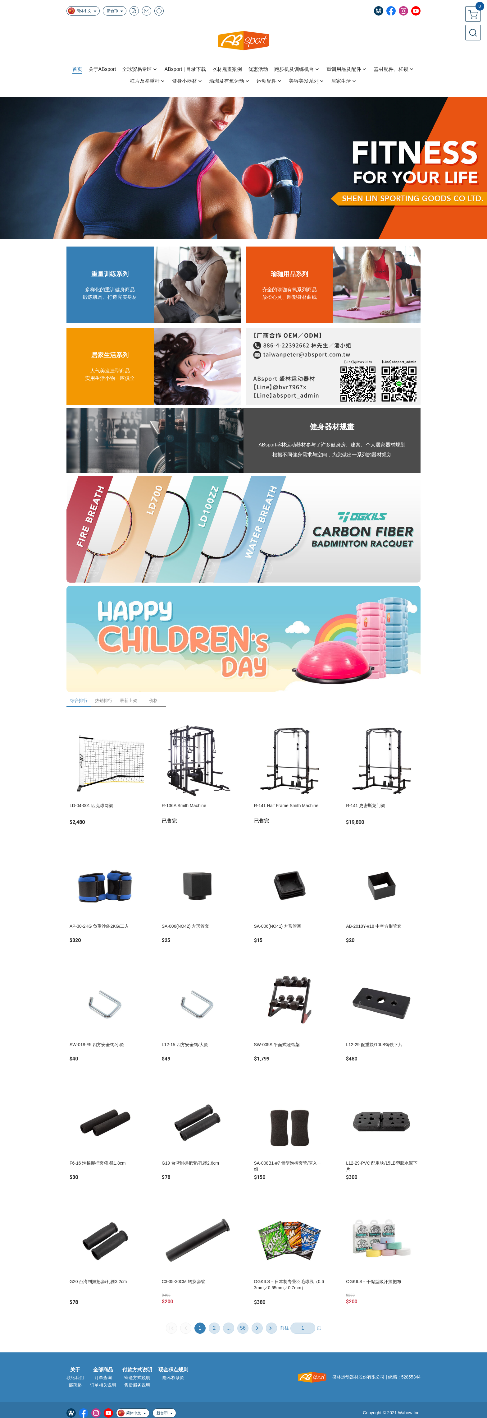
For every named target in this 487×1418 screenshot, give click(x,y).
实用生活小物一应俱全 (110, 378)
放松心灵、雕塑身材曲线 (289, 297)
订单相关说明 (103, 1385)
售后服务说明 (137, 1385)
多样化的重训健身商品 (110, 289)
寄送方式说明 (137, 1377)
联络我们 (75, 1377)
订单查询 (103, 1377)
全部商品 (103, 1369)
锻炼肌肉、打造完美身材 (110, 297)
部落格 (75, 1385)
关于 (75, 1369)
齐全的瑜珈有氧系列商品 (289, 289)
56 (243, 1328)
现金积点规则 (173, 1369)
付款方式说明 (137, 1369)
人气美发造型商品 (110, 370)
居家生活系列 (110, 355)
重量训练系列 (110, 273)
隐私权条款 (173, 1377)
